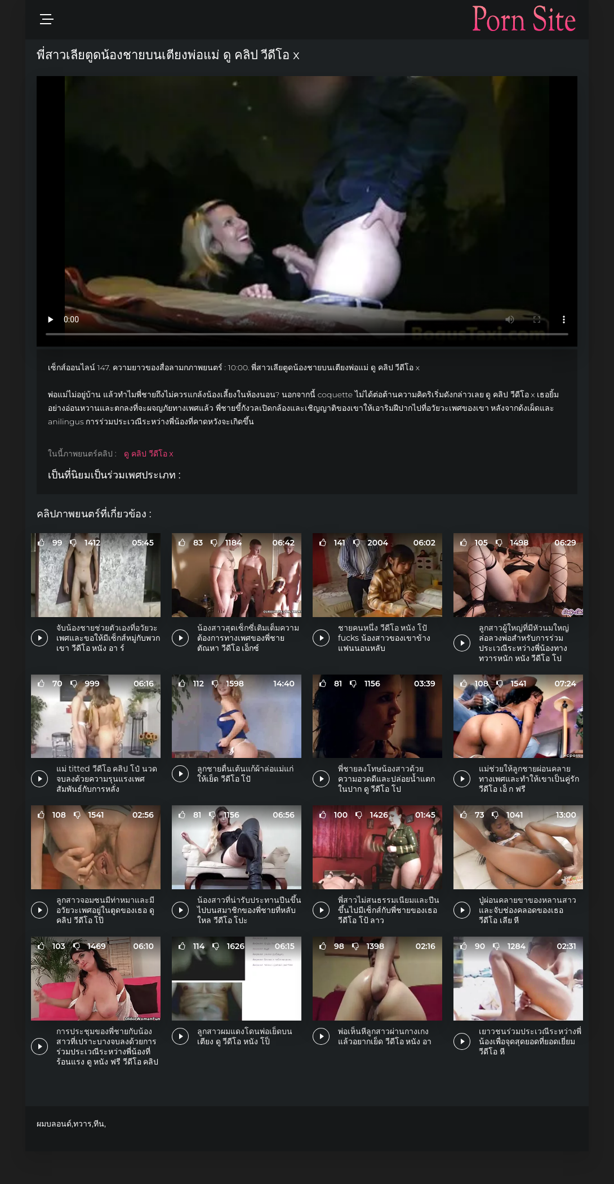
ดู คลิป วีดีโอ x (148, 454)
